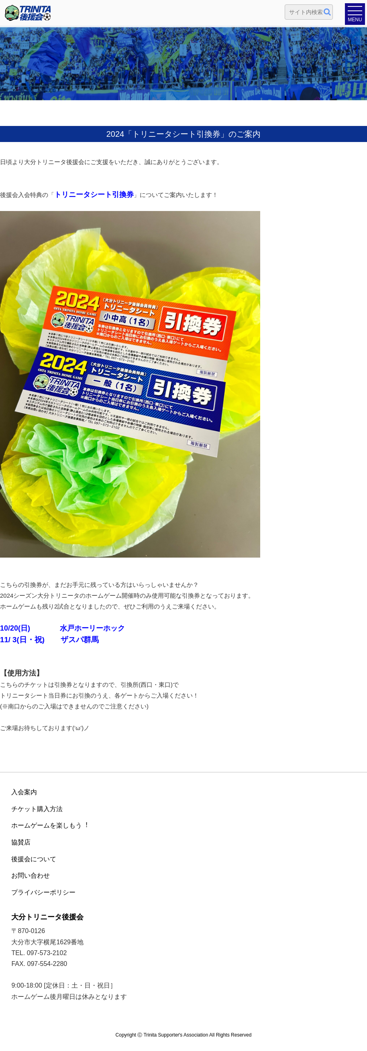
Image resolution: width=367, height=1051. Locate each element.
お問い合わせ (30, 875)
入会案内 (24, 792)
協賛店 (21, 842)
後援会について (33, 859)
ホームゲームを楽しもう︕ (49, 825)
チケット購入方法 (37, 808)
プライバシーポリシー (43, 892)
